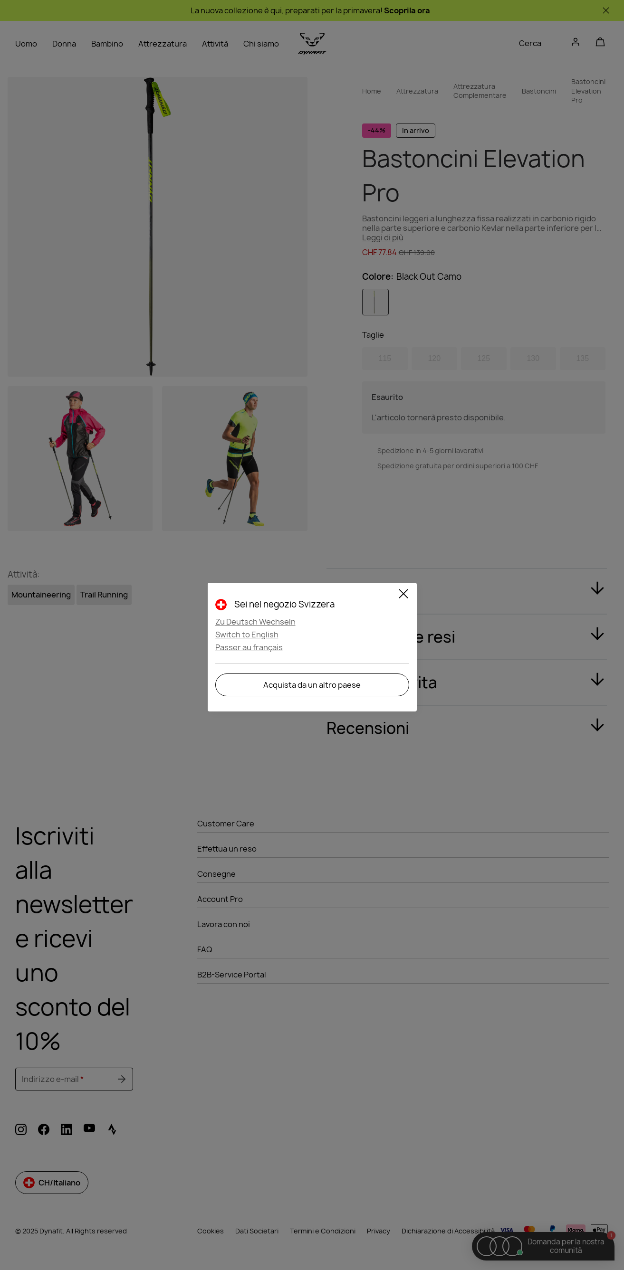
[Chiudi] (403, 595)
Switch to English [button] (246, 634)
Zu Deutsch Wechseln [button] (255, 621)
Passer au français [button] (249, 647)
